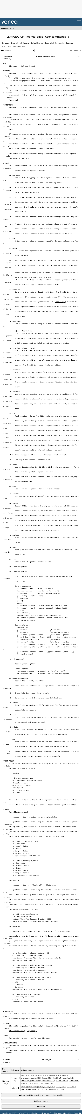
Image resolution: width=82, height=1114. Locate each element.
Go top (41, 1106)
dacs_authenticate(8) (47, 1075)
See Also (69, 43)
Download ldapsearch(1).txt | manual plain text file (41, 1095)
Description (16, 43)
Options (25, 43)
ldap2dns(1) (56, 1078)
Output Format (37, 43)
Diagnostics (59, 43)
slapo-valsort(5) (47, 1083)
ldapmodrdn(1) (52, 1026)
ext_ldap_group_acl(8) (30, 1078)
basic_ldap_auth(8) (29, 1075)
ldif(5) (32, 768)
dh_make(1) (62, 1075)
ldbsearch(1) (74, 1081)
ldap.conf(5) (17, 826)
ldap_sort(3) (60, 302)
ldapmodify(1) (39, 1026)
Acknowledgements (17, 46)
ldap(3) (6, 1028)
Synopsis (5, 43)
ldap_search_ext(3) (61, 107)
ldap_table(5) (68, 1078)
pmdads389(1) (33, 1083)
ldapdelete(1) (25, 1026)
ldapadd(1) (13, 1026)
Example (49, 43)
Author (5, 46)
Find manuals (41, 1101)
